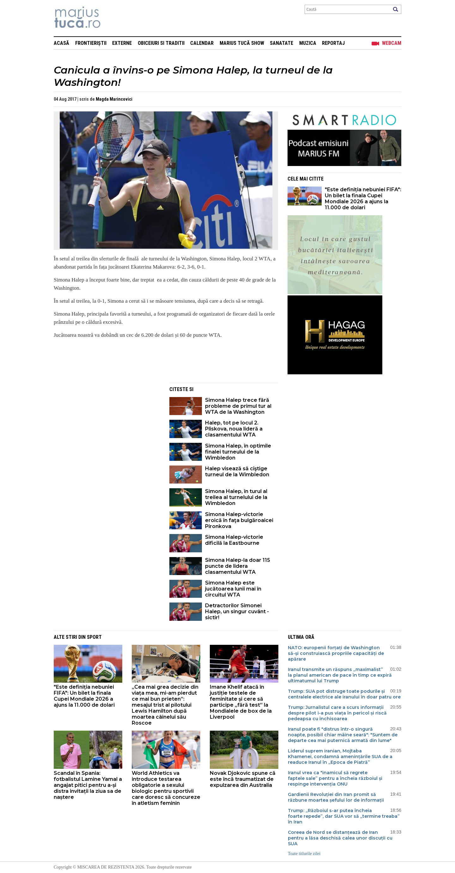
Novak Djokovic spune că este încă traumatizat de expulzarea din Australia (243, 779)
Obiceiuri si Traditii (161, 43)
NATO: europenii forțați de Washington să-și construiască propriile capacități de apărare (336, 653)
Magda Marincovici (114, 99)
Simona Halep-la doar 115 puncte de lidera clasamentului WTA (237, 566)
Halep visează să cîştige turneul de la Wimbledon (237, 472)
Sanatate (281, 43)
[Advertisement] (107, 427)
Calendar (202, 43)
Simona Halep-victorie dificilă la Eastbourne (234, 540)
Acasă (61, 43)
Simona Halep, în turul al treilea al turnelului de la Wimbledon (236, 497)
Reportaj (333, 43)
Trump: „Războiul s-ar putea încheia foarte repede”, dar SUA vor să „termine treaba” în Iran (344, 816)
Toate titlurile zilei (304, 853)
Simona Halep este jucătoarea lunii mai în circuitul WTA (233, 589)
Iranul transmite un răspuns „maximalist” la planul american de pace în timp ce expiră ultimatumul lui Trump (340, 675)
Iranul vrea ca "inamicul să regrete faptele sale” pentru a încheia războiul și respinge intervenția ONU (335, 778)
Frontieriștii (90, 43)
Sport (94, 637)
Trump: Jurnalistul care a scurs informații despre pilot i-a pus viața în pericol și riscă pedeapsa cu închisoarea (337, 713)
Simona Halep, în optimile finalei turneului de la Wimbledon (238, 452)
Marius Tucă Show (242, 43)
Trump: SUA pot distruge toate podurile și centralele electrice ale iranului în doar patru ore (344, 694)
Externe (122, 43)
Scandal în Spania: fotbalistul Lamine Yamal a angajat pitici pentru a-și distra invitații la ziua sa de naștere (88, 785)
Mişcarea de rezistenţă (111, 18)
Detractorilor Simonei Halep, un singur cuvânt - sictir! (237, 612)
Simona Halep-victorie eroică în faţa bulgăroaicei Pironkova (239, 520)
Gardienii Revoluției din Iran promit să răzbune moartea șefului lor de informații (336, 797)
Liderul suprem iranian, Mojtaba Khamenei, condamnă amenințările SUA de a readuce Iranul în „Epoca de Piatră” (340, 756)
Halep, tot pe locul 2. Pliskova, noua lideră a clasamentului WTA (234, 429)
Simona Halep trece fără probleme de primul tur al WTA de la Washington (238, 406)
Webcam (391, 43)
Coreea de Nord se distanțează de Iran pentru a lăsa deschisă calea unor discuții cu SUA (340, 837)
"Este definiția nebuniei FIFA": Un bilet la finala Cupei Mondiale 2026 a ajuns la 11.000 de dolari (363, 199)
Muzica (307, 43)
